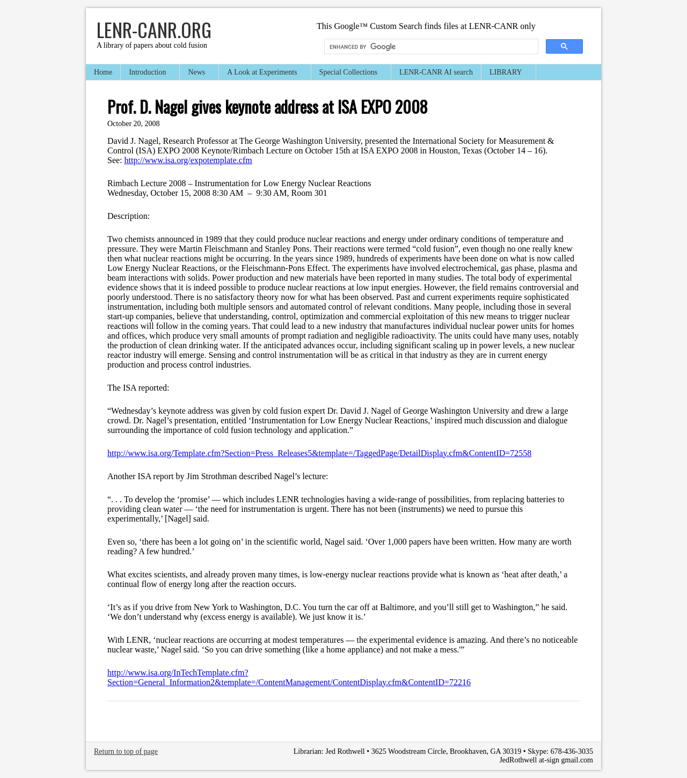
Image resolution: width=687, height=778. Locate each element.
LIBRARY (506, 73)
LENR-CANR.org (154, 29)
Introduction (148, 73)
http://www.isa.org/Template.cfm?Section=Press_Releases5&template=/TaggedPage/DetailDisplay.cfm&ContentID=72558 (319, 453)
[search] (430, 47)
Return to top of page (126, 751)
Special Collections (348, 73)
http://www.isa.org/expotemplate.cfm (188, 160)
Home (103, 72)
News (197, 73)
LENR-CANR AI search (436, 72)
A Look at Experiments (262, 73)
